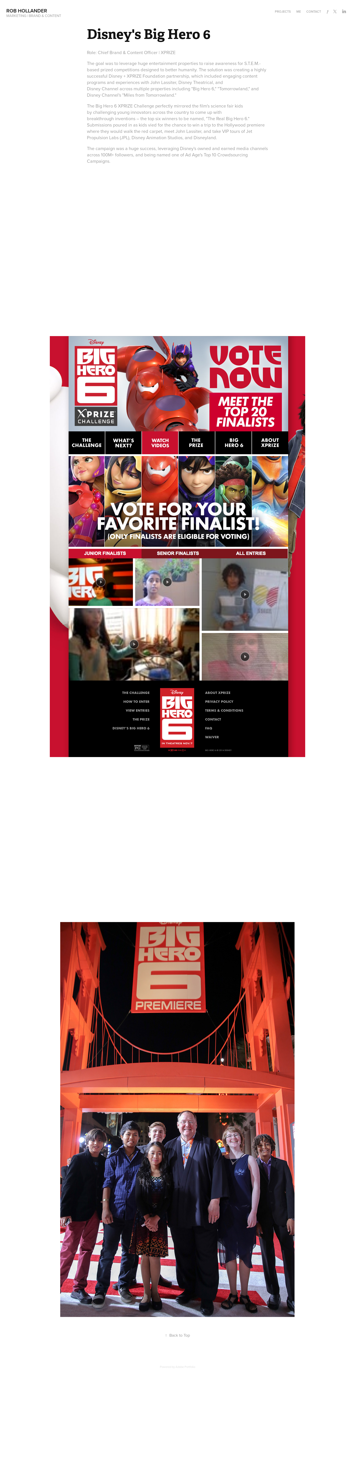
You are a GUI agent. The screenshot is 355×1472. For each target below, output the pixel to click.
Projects (283, 11)
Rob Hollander (26, 10)
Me (298, 11)
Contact (313, 11)
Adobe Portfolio (185, 1367)
